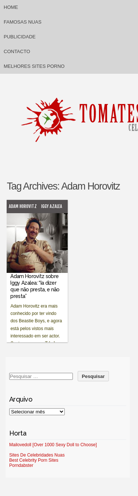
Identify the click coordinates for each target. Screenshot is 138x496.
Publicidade (20, 36)
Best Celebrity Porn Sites (33, 460)
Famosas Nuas (23, 22)
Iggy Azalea (51, 206)
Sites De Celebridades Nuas (37, 455)
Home (11, 7)
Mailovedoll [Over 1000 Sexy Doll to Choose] (53, 444)
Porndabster (21, 465)
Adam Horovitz (23, 206)
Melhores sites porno (34, 66)
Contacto (17, 51)
